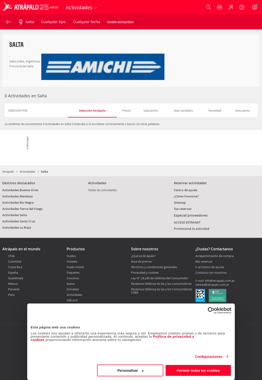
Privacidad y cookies (145, 272)
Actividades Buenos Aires (20, 190)
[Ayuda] (241, 7)
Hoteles (72, 261)
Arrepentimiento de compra (214, 256)
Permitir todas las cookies (198, 370)
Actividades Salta (14, 215)
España (13, 272)
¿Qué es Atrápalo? (143, 256)
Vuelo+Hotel (75, 267)
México (13, 284)
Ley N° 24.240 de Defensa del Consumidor (159, 278)
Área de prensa (141, 261)
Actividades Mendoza (17, 196)
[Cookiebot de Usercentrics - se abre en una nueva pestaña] (211, 310)
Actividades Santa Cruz (18, 221)
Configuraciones (209, 357)
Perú (11, 295)
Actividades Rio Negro (18, 202)
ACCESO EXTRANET (187, 222)
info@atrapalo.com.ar (220, 281)
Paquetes (73, 272)
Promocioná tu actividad (191, 229)
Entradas (73, 289)
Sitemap (180, 202)
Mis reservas (203, 262)
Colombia (14, 261)
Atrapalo (8, 171)
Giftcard (72, 300)
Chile (11, 256)
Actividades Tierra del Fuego (22, 209)
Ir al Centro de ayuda (209, 267)
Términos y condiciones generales (154, 267)
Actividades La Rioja (16, 227)
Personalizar (130, 370)
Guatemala (15, 278)
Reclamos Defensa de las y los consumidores (161, 284)
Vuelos (71, 256)
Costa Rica (15, 267)
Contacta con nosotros (211, 273)
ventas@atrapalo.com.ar (212, 284)
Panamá (13, 289)
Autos (71, 284)
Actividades (27, 171)
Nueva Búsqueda (120, 22)
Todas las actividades (102, 190)
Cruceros (73, 278)
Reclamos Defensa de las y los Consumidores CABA (161, 290)
